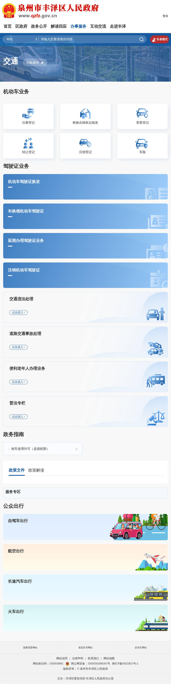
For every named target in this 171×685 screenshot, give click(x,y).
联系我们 (93, 659)
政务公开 (39, 26)
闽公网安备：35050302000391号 (87, 664)
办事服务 (78, 26)
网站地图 (109, 659)
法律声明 (77, 659)
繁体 (165, 16)
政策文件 (17, 471)
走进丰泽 (118, 26)
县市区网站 (141, 649)
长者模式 (159, 39)
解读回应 (59, 26)
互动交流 (98, 26)
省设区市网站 (85, 649)
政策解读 (36, 471)
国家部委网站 (30, 649)
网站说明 (61, 659)
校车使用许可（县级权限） (30, 450)
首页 (8, 26)
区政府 (21, 26)
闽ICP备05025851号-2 (125, 664)
